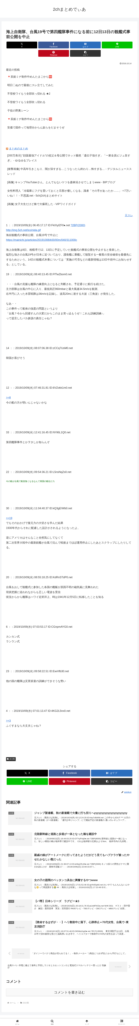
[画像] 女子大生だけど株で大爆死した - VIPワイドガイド (41, 195)
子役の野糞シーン (18, 102)
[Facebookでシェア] (37, 45)
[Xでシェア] (16, 45)
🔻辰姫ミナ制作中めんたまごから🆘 (29, 68)
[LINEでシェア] (80, 45)
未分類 (11, 751)
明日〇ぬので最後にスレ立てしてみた (30, 76)
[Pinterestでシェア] (101, 45)
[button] (123, 45)
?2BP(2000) (78, 216)
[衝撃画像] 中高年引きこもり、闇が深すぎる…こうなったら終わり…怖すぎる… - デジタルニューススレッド (69, 163)
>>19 (9, 509)
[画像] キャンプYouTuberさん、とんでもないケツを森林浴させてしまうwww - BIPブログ (61, 173)
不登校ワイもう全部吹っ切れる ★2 (28, 85)
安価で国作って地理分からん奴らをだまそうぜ (35, 119)
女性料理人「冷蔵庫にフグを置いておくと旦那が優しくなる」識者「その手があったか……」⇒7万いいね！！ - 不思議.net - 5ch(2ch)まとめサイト (69, 185)
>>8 (8, 389)
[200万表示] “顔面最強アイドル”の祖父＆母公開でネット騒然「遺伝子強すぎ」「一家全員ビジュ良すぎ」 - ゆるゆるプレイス (68, 150)
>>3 (8, 712)
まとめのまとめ (18, 140)
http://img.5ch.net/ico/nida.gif (23, 221)
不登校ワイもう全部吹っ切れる (26, 93)
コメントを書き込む (69, 986)
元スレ (129, 207)
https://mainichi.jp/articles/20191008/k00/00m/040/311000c (41, 231)
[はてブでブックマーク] (59, 45)
